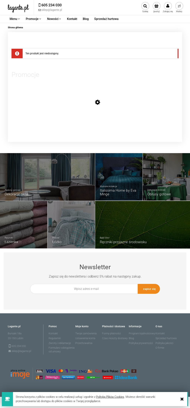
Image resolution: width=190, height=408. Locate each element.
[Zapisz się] (149, 289)
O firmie (159, 346)
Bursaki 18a (15, 332)
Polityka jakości (164, 342)
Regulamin (55, 337)
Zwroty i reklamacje (60, 342)
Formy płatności (111, 332)
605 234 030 (19, 345)
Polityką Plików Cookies (110, 397)
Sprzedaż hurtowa (166, 337)
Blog (131, 337)
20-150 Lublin (15, 337)
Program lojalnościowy (142, 332)
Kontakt (53, 332)
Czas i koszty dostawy (115, 337)
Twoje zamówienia (86, 332)
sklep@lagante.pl (21, 350)
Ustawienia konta (85, 337)
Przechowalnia (83, 342)
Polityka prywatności (141, 342)
